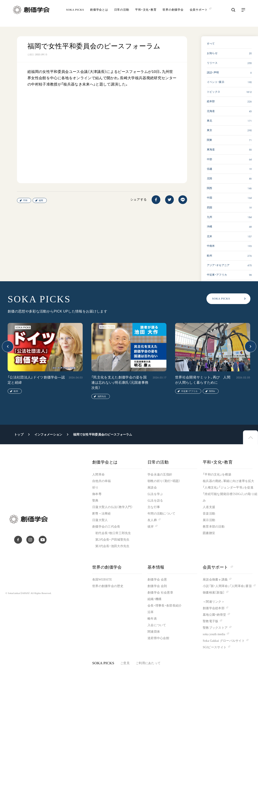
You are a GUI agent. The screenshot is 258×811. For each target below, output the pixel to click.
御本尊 (97, 494)
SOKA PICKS (75, 14)
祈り (95, 487)
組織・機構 (154, 599)
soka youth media (214, 634)
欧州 (16, 391)
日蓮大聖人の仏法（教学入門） (112, 507)
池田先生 (101, 396)
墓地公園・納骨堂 (214, 614)
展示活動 (209, 520)
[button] (7, 346)
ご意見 (125, 663)
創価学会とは (99, 14)
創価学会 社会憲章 (160, 592)
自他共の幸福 (101, 481)
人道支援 (209, 507)
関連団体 (153, 631)
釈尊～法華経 (101, 513)
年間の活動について (161, 513)
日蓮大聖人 (100, 520)
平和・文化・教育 (145, 14)
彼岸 (150, 526)
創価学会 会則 (157, 586)
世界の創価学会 (173, 14)
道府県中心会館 (158, 638)
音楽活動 (209, 513)
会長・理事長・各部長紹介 (164, 605)
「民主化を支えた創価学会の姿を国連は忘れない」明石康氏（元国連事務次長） (119, 382)
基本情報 (155, 567)
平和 (25, 200)
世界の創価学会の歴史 (107, 586)
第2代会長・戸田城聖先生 (112, 539)
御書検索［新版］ (213, 592)
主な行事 (153, 507)
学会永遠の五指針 (159, 474)
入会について (156, 625)
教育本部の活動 (213, 526)
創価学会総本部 (213, 608)
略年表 (152, 618)
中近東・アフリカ (189, 391)
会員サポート (218, 567)
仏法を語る (155, 500)
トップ (18, 434)
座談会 (152, 487)
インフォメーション (48, 434)
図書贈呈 (209, 533)
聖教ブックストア (215, 627)
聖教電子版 (210, 621)
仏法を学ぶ (155, 494)
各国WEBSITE (102, 579)
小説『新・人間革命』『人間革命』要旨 (227, 586)
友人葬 (152, 520)
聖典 (95, 500)
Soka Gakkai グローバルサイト (224, 640)
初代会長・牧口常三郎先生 (113, 533)
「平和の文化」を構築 (217, 474)
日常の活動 (121, 14)
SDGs (212, 391)
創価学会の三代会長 (106, 526)
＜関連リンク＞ (213, 601)
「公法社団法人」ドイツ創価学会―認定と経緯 (36, 379)
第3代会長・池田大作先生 (112, 546)
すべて (211, 43)
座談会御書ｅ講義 (215, 579)
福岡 (41, 200)
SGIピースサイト (214, 647)
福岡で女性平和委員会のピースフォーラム (102, 434)
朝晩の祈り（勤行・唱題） (163, 481)
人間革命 (98, 474)
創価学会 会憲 (157, 579)
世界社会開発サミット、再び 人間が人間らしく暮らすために (202, 379)
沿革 (150, 612)
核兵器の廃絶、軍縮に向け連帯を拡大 (228, 481)
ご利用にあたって (148, 663)
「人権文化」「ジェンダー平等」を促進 (228, 487)
